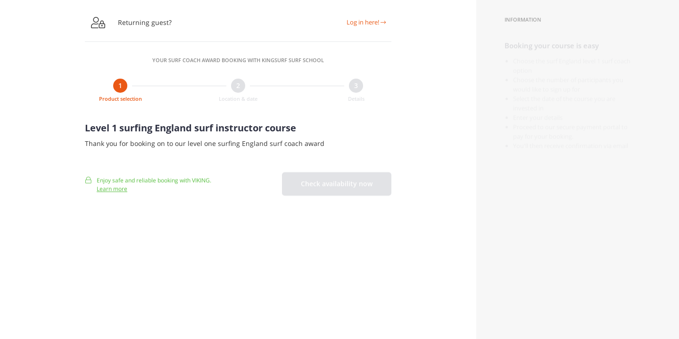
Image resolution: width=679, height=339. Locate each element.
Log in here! (366, 22)
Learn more (112, 193)
